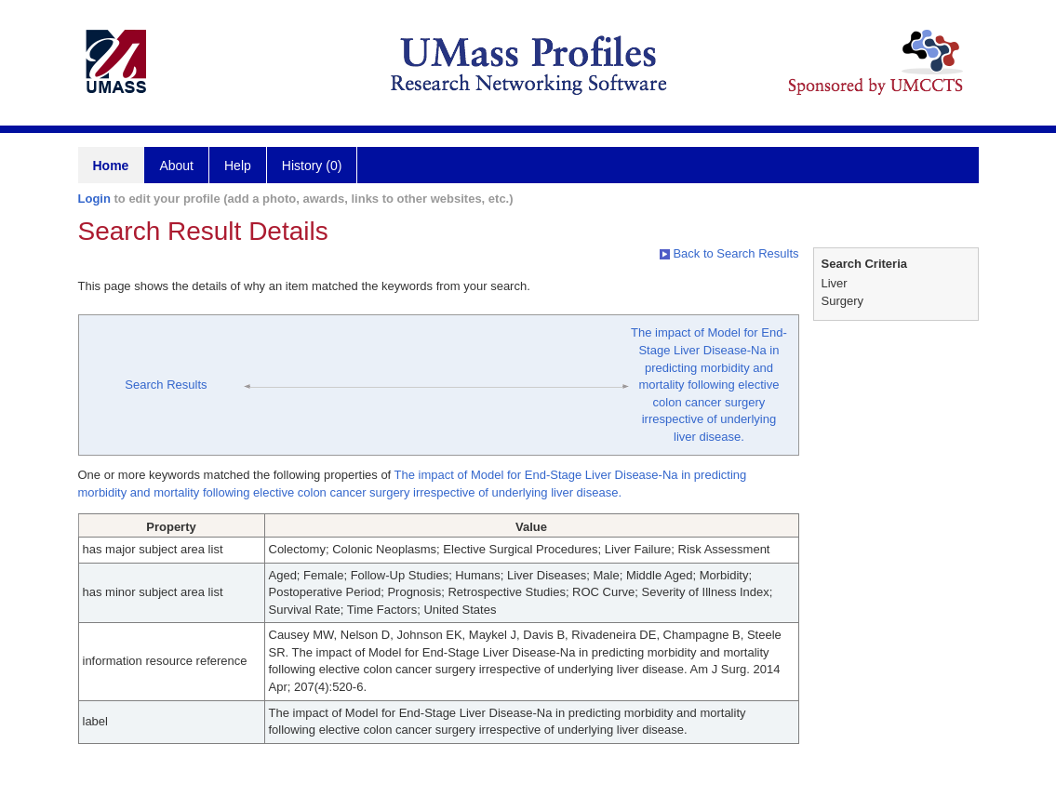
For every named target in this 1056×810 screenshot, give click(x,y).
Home (111, 165)
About (176, 165)
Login (94, 199)
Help (237, 165)
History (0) (312, 165)
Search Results (166, 385)
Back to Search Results (729, 253)
